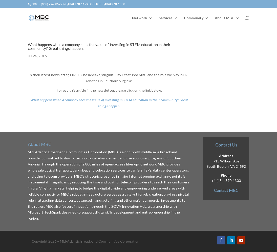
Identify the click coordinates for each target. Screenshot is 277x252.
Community (193, 18)
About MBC (224, 18)
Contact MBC (226, 190)
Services (166, 18)
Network (139, 18)
